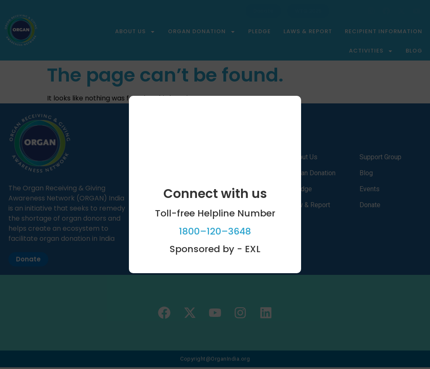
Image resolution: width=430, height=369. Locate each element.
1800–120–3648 (215, 231)
